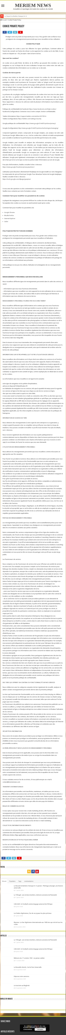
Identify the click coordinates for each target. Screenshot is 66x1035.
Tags (19, 881)
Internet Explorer (9, 218)
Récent (4, 881)
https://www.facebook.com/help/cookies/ (42, 109)
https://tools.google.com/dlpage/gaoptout (17, 179)
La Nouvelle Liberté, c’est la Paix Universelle (27, 967)
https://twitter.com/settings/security (29, 119)
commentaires (28, 881)
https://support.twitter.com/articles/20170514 (31, 116)
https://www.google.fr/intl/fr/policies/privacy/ (41, 123)
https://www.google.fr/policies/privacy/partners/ (19, 167)
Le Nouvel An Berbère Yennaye (13, 16)
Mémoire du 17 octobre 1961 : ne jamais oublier (29, 958)
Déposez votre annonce (21, 976)
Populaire (12, 881)
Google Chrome (9, 212)
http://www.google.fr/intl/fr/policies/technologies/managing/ (38, 128)
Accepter (40, 1029)
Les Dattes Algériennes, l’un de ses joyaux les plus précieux (32, 913)
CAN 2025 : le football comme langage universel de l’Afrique (33, 904)
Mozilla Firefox (9, 215)
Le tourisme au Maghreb (22, 985)
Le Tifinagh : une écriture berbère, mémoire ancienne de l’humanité (35, 895)
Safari (6, 221)
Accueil (3, 20)
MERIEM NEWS (33, 5)
